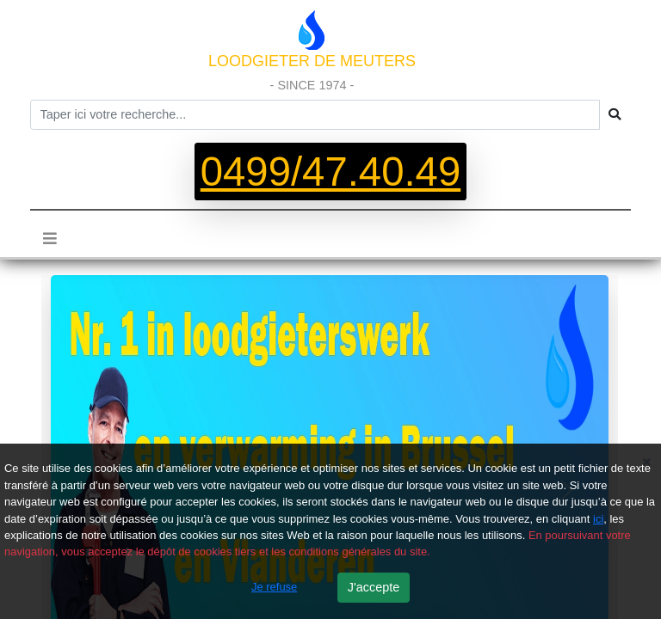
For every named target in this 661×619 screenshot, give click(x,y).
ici (598, 518)
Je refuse (274, 586)
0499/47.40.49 (330, 171)
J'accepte (373, 587)
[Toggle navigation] (50, 238)
